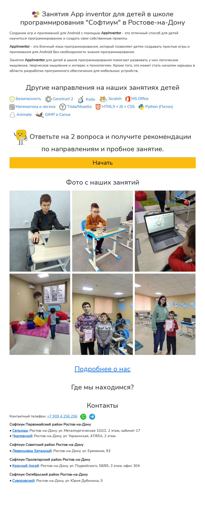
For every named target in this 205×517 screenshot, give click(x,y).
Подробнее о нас (102, 369)
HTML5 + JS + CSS (115, 107)
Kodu (86, 100)
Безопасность (25, 99)
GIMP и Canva (53, 115)
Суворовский (23, 480)
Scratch (110, 99)
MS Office (136, 99)
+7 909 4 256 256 (62, 416)
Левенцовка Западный (32, 450)
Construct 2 (59, 99)
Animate (21, 115)
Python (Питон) (156, 107)
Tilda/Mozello (75, 107)
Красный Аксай (25, 465)
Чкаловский (22, 436)
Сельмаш (20, 430)
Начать (103, 163)
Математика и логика (33, 106)
